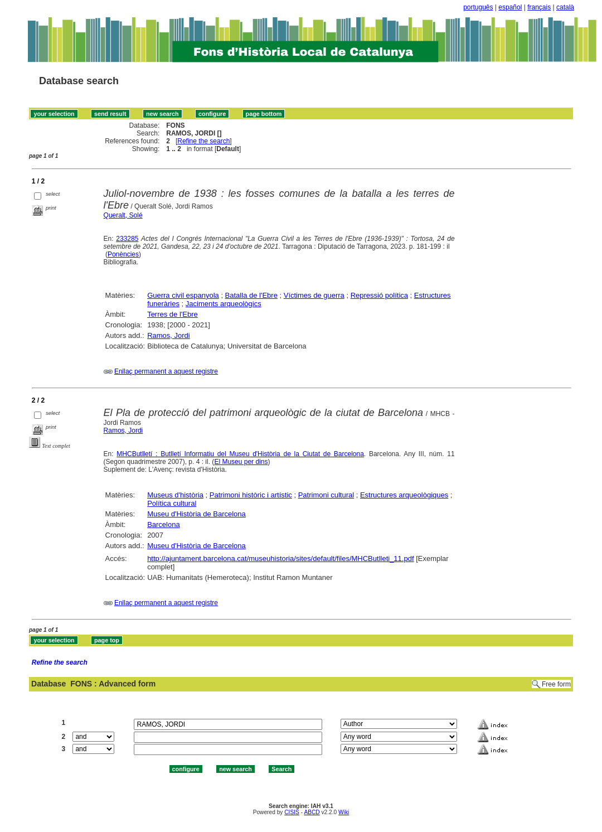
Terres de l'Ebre (172, 314)
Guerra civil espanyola (183, 295)
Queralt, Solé (123, 215)
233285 (127, 239)
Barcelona (163, 524)
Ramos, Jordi (168, 335)
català (565, 7)
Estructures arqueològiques (404, 495)
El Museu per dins (241, 462)
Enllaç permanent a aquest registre (166, 371)
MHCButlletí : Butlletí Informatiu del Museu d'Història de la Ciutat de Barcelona (240, 454)
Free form (556, 684)
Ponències (123, 254)
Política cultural (171, 503)
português (478, 7)
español (510, 7)
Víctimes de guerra (314, 295)
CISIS (291, 812)
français (539, 7)
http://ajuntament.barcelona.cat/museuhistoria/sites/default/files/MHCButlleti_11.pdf (280, 558)
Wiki (343, 812)
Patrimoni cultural (326, 495)
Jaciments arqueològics (223, 303)
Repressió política (379, 295)
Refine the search (203, 141)
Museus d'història (175, 495)
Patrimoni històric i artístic (251, 495)
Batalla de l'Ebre (251, 295)
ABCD (311, 812)
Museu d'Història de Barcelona (196, 514)
